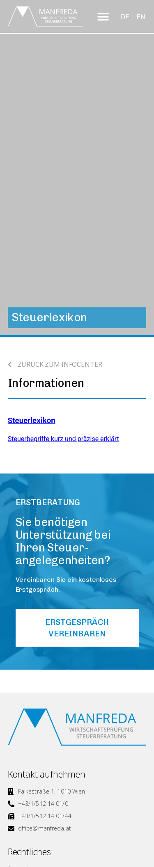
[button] (103, 16)
